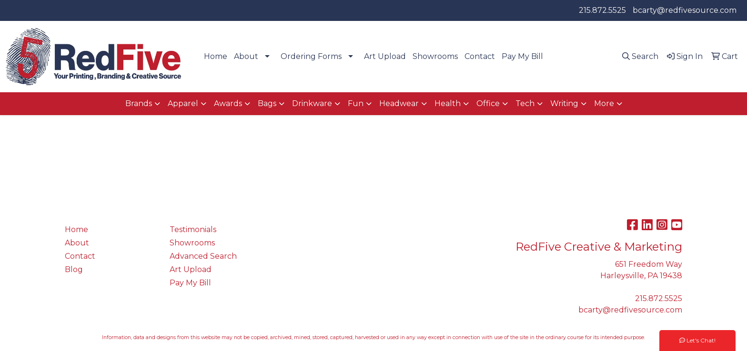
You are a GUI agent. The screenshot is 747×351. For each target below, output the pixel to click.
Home (215, 56)
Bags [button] (267, 103)
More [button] (604, 103)
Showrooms (435, 56)
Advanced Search (203, 256)
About (246, 56)
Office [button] (488, 103)
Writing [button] (564, 103)
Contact (479, 56)
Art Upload (385, 56)
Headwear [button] (399, 103)
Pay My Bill (522, 56)
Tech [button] (525, 103)
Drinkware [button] (312, 103)
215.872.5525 (602, 10)
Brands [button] (138, 103)
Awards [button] (228, 103)
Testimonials (193, 229)
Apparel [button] (183, 103)
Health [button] (447, 103)
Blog (74, 269)
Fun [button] (355, 103)
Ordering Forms (311, 56)
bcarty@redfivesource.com (685, 10)
